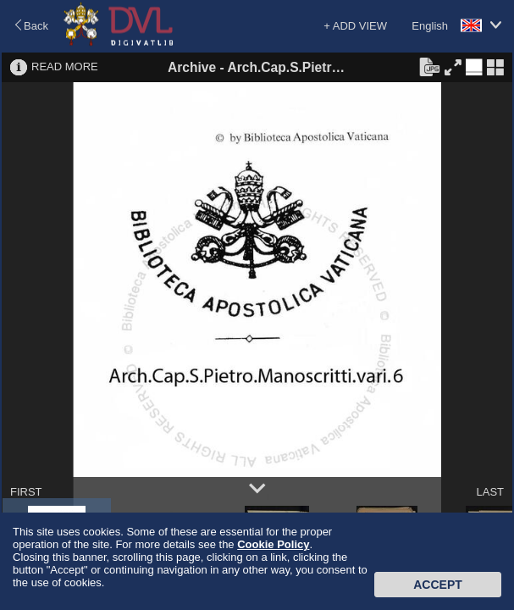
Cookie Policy (273, 544)
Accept (437, 584)
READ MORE (64, 66)
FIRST (26, 491)
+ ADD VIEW (355, 25)
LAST (490, 491)
